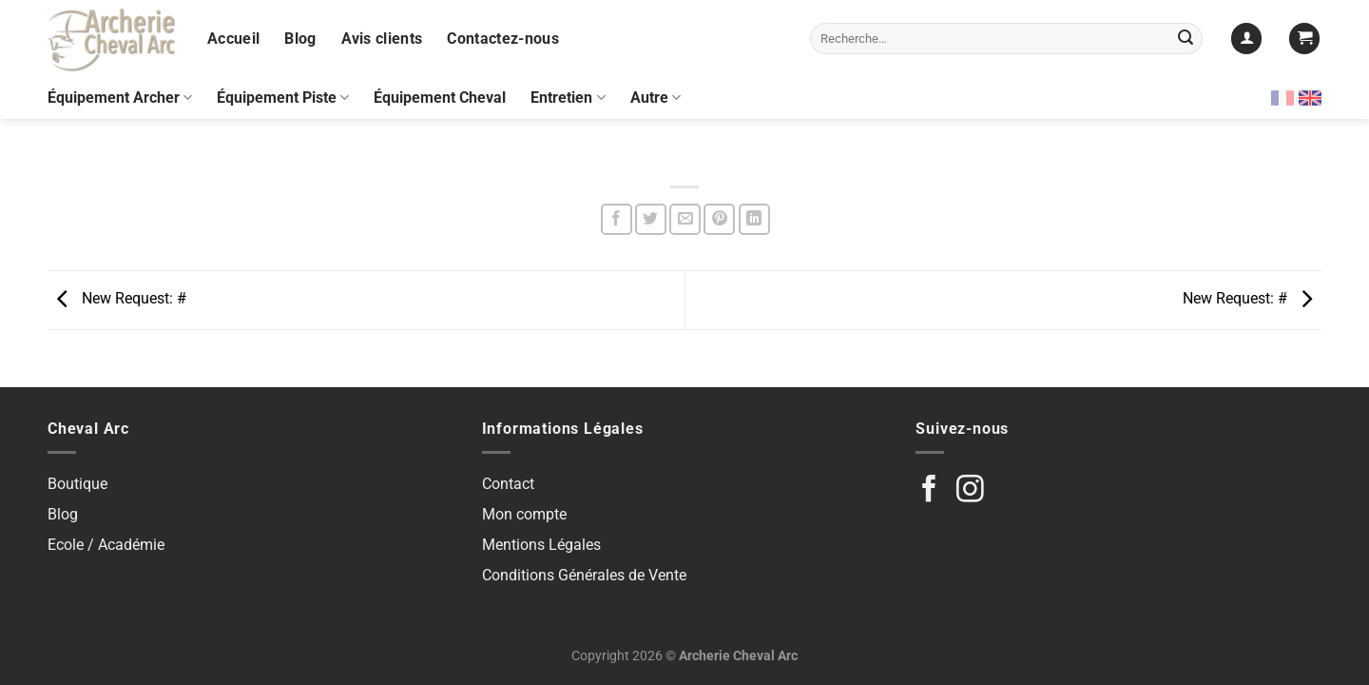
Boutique (77, 484)
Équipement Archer (120, 98)
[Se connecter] (1246, 38)
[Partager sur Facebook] (616, 219)
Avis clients (382, 38)
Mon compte (524, 514)
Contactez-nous (502, 38)
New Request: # (117, 299)
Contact (508, 484)
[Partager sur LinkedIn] (754, 219)
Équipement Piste (283, 98)
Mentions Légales (541, 545)
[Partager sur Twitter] (650, 219)
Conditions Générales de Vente (584, 575)
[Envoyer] (1185, 39)
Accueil (233, 38)
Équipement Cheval (440, 97)
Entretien (567, 98)
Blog (300, 38)
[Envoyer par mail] (685, 219)
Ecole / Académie (106, 545)
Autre (655, 98)
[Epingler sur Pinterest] (719, 219)
